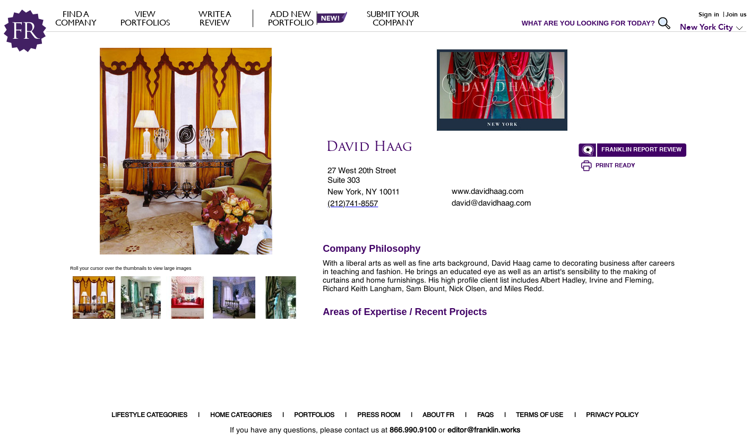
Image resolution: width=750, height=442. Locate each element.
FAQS (485, 415)
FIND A (76, 18)
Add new (290, 18)
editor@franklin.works (483, 430)
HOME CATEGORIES (241, 415)
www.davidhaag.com (488, 192)
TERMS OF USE (539, 415)
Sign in (709, 14)
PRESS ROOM (378, 415)
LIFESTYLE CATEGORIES (149, 415)
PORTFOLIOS (314, 415)
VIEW (145, 18)
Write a (215, 18)
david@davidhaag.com (491, 203)
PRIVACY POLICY (612, 415)
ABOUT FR (438, 415)
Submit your (393, 18)
